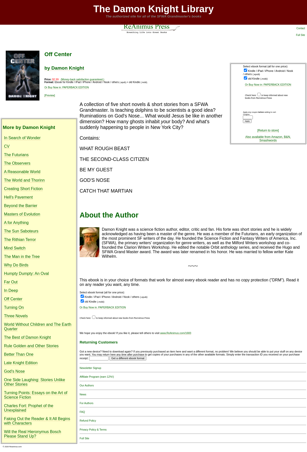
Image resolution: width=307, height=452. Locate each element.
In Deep (11, 290)
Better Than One (18, 354)
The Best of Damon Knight (27, 337)
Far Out (10, 282)
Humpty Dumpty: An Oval (26, 273)
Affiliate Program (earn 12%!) (97, 376)
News (83, 394)
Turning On (14, 307)
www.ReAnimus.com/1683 (175, 333)
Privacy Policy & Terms (93, 429)
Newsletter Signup (90, 367)
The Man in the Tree (22, 256)
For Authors (86, 403)
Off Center (13, 299)
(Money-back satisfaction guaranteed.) (82, 79)
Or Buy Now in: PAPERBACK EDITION (268, 84)
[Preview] (49, 95)
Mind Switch (14, 248)
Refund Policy (88, 420)
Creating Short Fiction (23, 189)
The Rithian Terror (20, 239)
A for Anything (16, 223)
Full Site (300, 35)
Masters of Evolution (22, 214)
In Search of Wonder (22, 138)
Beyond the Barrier (20, 206)
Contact (301, 28)
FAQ (82, 411)
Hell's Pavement (18, 197)
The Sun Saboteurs (21, 231)
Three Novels (16, 316)
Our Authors (87, 385)
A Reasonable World (22, 172)
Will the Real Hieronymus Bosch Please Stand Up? (32, 434)
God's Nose (14, 371)
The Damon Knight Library (153, 8)
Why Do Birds (16, 265)
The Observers (17, 163)
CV (6, 146)
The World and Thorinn (24, 180)
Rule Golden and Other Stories (31, 346)
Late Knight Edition (20, 363)
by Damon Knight (64, 68)
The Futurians (16, 155)
